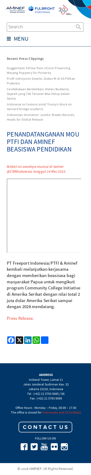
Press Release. (20, 318)
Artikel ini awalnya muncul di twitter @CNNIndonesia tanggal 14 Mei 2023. (36, 169)
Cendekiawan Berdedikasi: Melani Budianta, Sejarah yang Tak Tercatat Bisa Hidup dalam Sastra (38, 94)
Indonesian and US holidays (61, 412)
